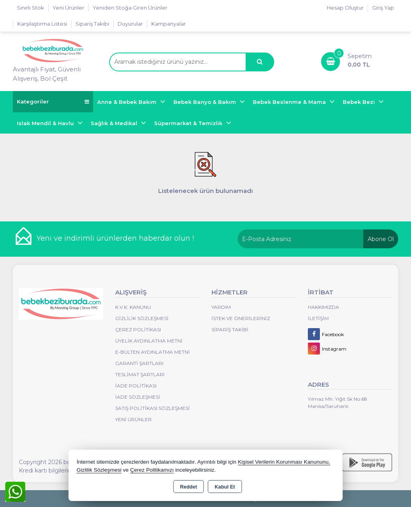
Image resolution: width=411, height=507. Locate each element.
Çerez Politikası (138, 330)
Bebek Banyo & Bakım (205, 102)
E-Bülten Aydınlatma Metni (152, 352)
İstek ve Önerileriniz (241, 318)
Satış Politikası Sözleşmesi (152, 408)
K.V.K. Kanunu (133, 307)
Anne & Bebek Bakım (127, 102)
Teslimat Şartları (140, 374)
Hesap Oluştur (345, 7)
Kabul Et (225, 487)
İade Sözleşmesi (137, 397)
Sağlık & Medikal (115, 123)
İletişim (318, 318)
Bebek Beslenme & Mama (290, 102)
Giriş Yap (383, 7)
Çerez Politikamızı (152, 470)
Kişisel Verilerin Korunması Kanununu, (284, 462)
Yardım (221, 307)
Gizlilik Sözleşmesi (142, 318)
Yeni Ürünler (133, 419)
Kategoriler (53, 101)
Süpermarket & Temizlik (189, 123)
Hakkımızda (323, 307)
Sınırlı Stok (30, 7)
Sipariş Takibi (92, 23)
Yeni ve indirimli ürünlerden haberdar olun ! (115, 238)
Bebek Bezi (359, 102)
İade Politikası (136, 386)
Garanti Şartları (139, 363)
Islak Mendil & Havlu (46, 123)
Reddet (188, 487)
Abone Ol (381, 239)
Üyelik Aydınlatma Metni (149, 341)
